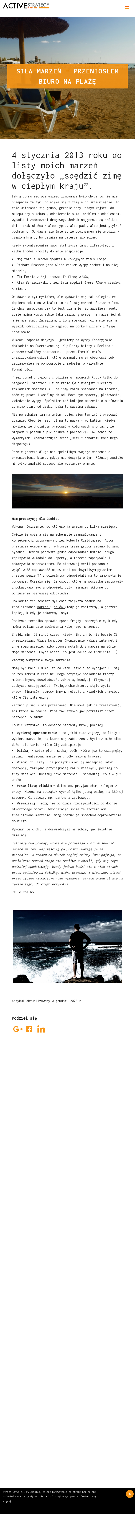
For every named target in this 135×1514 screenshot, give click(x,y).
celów (58, 607)
